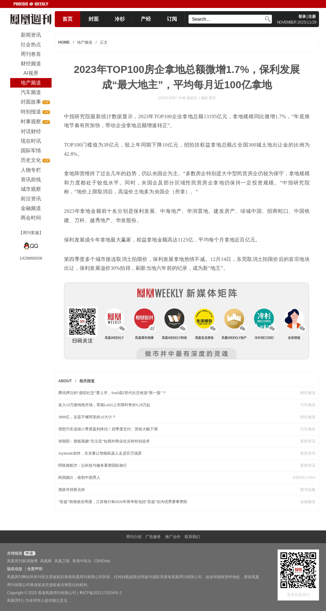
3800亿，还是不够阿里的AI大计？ (87, 417)
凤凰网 (46, 561)
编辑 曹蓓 (208, 98)
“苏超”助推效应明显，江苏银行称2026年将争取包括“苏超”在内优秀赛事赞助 (122, 502)
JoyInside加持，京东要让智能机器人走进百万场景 (100, 453)
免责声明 (34, 569)
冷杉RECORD (303, 477)
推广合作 (173, 537)
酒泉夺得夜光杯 (71, 489)
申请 (29, 553)
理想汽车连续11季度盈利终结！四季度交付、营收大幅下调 (108, 429)
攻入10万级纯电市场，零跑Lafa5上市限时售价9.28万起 (104, 405)
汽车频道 (307, 405)
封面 (94, 19)
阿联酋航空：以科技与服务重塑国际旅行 (92, 465)
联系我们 (192, 537)
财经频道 (307, 393)
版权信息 (14, 569)
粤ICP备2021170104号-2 (100, 593)
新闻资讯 (307, 441)
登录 (302, 16)
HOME (64, 42)
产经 (146, 19)
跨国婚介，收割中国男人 (79, 477)
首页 (67, 19)
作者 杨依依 (188, 98)
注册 (312, 16)
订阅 (172, 19)
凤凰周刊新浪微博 (22, 561)
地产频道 (84, 42)
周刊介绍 (133, 537)
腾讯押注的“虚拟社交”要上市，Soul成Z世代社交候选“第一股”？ (112, 393)
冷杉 (120, 19)
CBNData (102, 561)
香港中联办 (81, 561)
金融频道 (307, 502)
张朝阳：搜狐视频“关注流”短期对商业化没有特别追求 (104, 441)
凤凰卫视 (62, 561)
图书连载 (307, 489)
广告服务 (153, 537)
